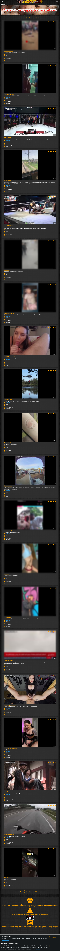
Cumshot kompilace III (9, 356)
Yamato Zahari (7, 137)
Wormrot (8, 359)
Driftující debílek (8, 877)
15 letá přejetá (7, 180)
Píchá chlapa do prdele (10, 705)
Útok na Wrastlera (8, 225)
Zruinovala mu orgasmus (10, 748)
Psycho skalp (7, 617)
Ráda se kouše (8, 442)
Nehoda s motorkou (9, 834)
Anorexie (6, 574)
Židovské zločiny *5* (9, 660)
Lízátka (6, 791)
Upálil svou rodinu (8, 51)
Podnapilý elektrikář (9, 94)
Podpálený (6, 270)
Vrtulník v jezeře (8, 399)
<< (20, 17)
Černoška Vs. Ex (8, 486)
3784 (36, 17)
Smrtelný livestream (9, 530)
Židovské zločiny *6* (9, 313)
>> (38, 17)
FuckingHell (8, 54)
